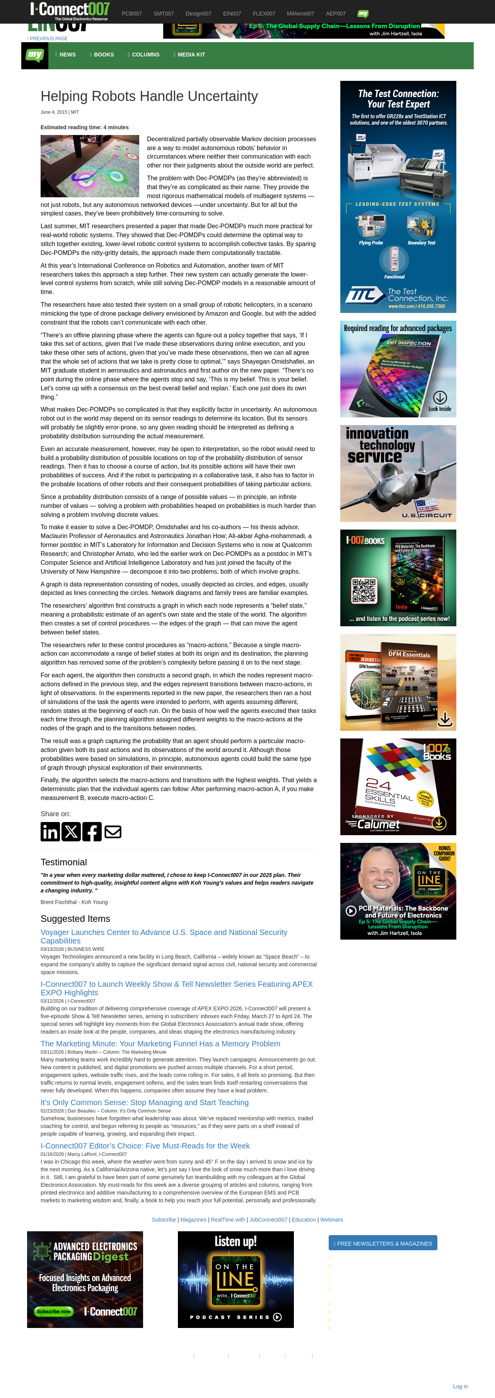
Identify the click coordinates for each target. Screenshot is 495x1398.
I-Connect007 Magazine (365, 1304)
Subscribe (164, 1220)
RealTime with (228, 1220)
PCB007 (132, 13)
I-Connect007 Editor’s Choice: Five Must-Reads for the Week (145, 1146)
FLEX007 (264, 13)
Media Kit (299, 1355)
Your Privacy (211, 1355)
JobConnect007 (268, 1220)
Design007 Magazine (360, 1328)
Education (304, 1220)
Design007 (199, 13)
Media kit (189, 55)
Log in (460, 1386)
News (65, 55)
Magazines (193, 1220)
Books (102, 55)
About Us (180, 1355)
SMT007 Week (349, 1266)
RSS (320, 1355)
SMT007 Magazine (356, 1312)
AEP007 (336, 13)
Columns (144, 55)
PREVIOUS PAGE (47, 38)
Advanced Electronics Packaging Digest (393, 1289)
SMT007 (164, 13)
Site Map (272, 1355)
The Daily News (353, 1258)
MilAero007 (300, 13)
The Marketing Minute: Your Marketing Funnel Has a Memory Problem (160, 1043)
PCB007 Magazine (355, 1320)
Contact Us (243, 1355)
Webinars (331, 1220)
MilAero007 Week (356, 1281)
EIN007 (232, 13)
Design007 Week (354, 1273)
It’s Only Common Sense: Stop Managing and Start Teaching (145, 1102)
